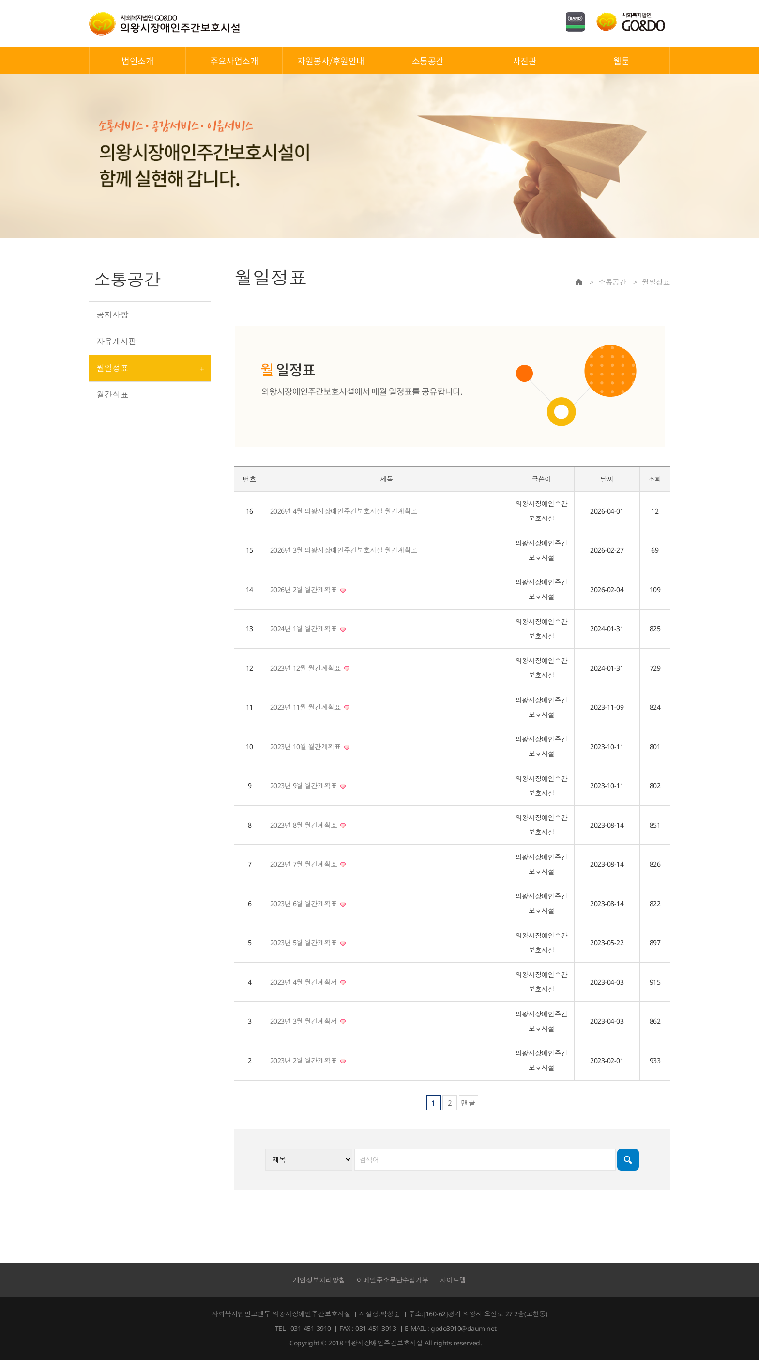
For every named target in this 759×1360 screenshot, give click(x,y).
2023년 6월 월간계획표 (308, 903)
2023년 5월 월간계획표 (308, 942)
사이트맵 (453, 1279)
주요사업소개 (234, 60)
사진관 (525, 60)
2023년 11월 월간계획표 (309, 707)
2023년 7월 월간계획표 (308, 864)
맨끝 (468, 1103)
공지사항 (112, 314)
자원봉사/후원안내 (330, 60)
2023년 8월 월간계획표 (308, 824)
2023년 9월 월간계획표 (308, 785)
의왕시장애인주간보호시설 (164, 23)
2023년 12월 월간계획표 (309, 667)
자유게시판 (116, 341)
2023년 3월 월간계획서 (308, 1021)
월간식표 (112, 394)
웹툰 (621, 60)
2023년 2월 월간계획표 (308, 1060)
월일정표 (112, 368)
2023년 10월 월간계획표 (309, 746)
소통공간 (428, 60)
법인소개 (137, 60)
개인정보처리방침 (319, 1279)
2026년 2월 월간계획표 (308, 589)
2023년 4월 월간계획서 (308, 981)
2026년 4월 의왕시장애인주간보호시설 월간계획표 (344, 511)
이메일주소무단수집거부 (393, 1279)
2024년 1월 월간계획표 (308, 628)
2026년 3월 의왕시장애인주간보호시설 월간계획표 (344, 550)
